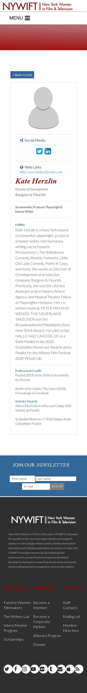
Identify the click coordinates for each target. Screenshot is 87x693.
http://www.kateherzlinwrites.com (41, 172)
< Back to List (22, 75)
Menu (19, 18)
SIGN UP (57, 486)
